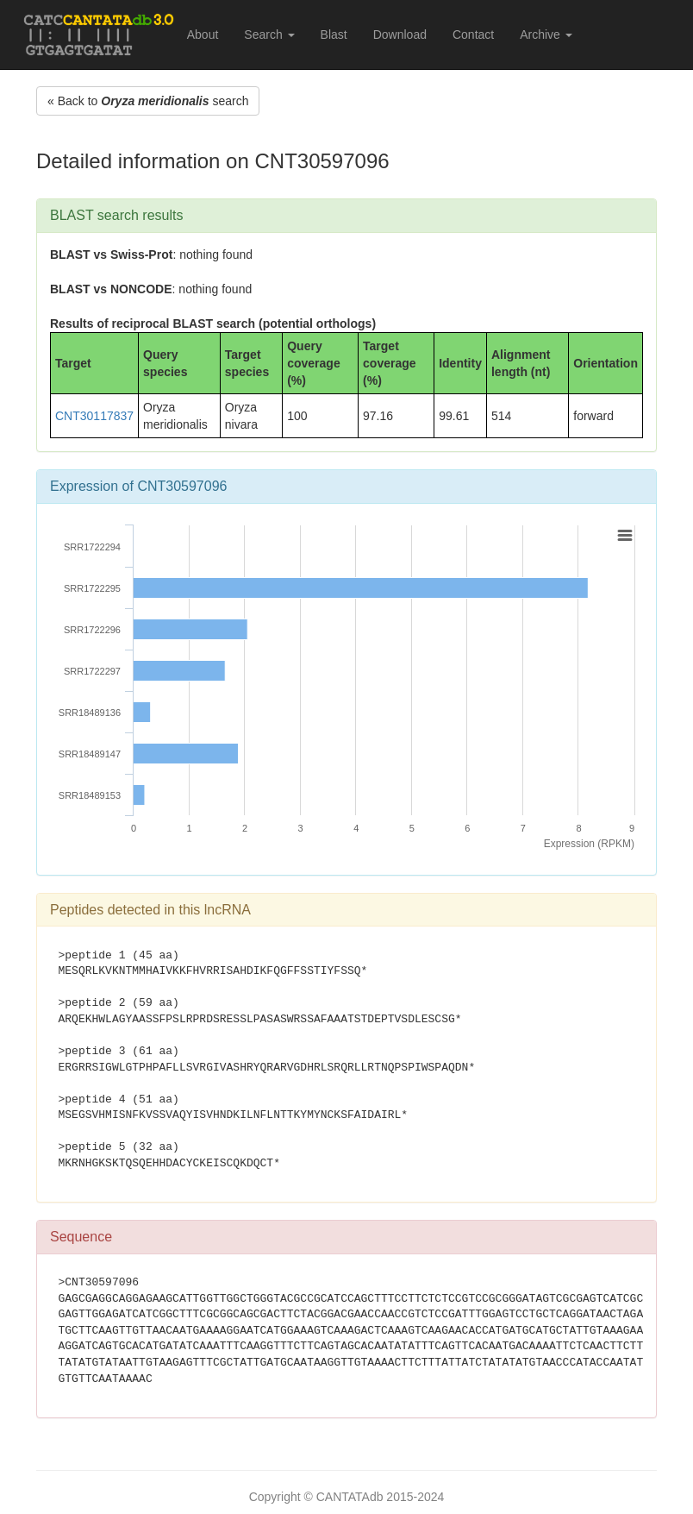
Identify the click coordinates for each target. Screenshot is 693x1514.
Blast (334, 34)
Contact (473, 34)
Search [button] (269, 34)
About (203, 34)
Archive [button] (546, 34)
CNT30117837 (94, 416)
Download (400, 34)
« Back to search (147, 101)
